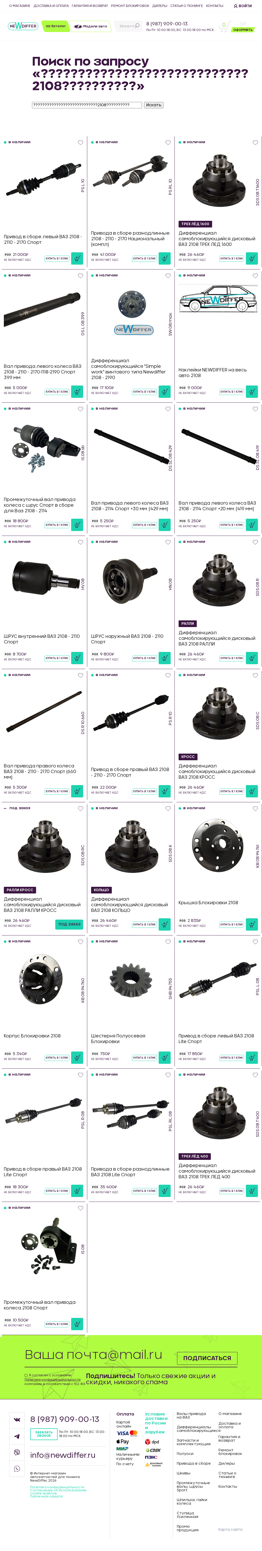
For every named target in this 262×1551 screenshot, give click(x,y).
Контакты (214, 6)
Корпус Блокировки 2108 (32, 1036)
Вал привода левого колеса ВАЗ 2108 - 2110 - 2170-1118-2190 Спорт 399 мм (42, 372)
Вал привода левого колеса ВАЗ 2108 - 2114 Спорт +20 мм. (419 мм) (217, 506)
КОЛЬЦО (102, 890)
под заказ (70, 924)
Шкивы (183, 1473)
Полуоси (185, 1454)
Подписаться (207, 1358)
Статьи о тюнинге (186, 6)
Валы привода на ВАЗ (191, 1415)
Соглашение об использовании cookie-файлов (58, 1492)
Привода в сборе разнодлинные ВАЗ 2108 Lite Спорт (130, 1172)
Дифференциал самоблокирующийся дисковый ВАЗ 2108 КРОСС (217, 771)
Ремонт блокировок (130, 6)
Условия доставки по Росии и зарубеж (156, 1423)
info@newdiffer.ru (63, 1455)
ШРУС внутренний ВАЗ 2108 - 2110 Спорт (42, 639)
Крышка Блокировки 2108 (208, 903)
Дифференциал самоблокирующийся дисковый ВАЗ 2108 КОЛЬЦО (129, 905)
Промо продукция (188, 1528)
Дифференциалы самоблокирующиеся (194, 1429)
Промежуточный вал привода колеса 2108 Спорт (39, 1305)
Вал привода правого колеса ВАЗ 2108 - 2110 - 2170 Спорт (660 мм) (40, 771)
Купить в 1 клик (57, 258)
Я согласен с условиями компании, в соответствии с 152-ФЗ (55, 1380)
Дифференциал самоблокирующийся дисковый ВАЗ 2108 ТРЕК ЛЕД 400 (217, 1171)
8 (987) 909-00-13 (167, 24)
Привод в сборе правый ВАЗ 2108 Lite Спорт (43, 1172)
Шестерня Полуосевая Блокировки (118, 1039)
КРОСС (188, 756)
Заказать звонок (43, 1434)
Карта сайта (231, 1530)
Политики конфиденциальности (53, 1379)
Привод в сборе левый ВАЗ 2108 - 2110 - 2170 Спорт (43, 240)
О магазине (19, 6)
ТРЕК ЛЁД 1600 (196, 224)
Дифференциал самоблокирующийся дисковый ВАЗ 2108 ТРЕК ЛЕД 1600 (217, 239)
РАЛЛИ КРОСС (21, 890)
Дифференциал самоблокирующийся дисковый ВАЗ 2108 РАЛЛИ (217, 638)
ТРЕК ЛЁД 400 (195, 1156)
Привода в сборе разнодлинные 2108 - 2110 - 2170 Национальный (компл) (130, 239)
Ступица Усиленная (187, 1515)
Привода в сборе (194, 1463)
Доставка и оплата (51, 6)
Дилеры (159, 6)
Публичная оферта (46, 1496)
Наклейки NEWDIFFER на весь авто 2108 (213, 373)
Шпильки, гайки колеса (192, 1501)
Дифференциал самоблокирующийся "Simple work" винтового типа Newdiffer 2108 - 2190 (128, 369)
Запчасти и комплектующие (194, 1442)
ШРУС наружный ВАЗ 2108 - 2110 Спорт (127, 639)
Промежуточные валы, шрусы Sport (193, 1486)
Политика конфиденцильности (57, 1487)
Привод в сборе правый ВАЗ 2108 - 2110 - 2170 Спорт (130, 772)
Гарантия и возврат (90, 6)
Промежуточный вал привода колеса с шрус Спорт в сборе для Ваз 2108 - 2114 (39, 505)
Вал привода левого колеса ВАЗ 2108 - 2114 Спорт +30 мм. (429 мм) (130, 506)
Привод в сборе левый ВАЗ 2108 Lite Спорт (216, 1039)
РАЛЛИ (188, 623)
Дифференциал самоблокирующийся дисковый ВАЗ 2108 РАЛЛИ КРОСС (42, 905)
